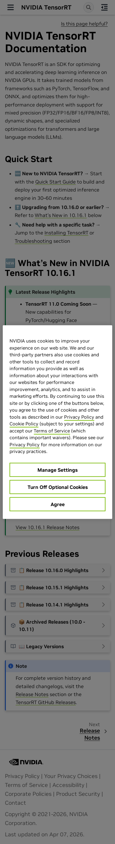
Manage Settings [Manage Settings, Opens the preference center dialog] (57, 470)
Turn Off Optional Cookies (58, 487)
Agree (58, 504)
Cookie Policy (24, 424)
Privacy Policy (79, 417)
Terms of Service (52, 430)
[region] (57, 422)
